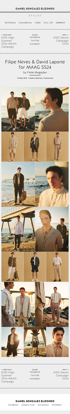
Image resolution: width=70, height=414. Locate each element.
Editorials (10, 23)
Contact (60, 23)
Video (38, 23)
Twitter (35, 41)
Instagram (43, 405)
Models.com (28, 405)
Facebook (35, 37)
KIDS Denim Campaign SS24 (61, 40)
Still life (48, 23)
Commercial (25, 23)
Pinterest (35, 44)
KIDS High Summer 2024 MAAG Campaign (9, 42)
